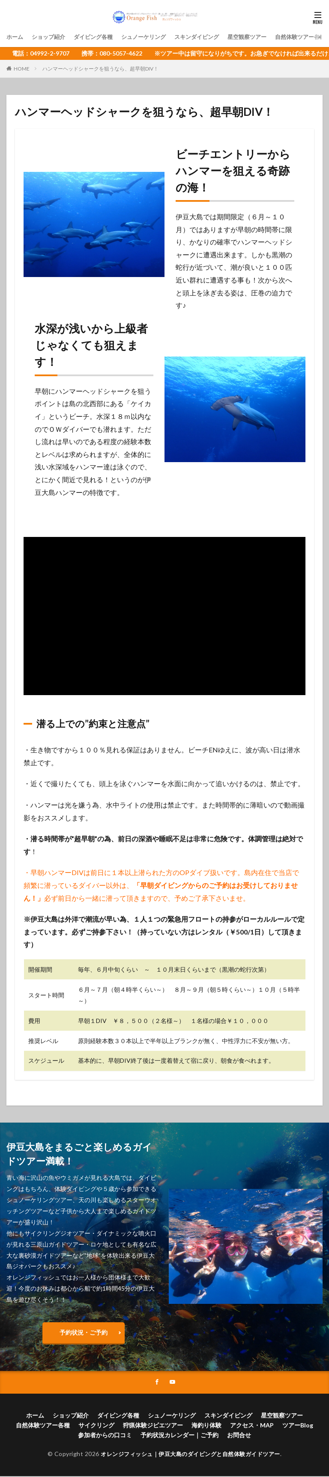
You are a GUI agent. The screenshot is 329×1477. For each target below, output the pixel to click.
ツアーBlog (297, 1426)
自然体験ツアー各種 (43, 1426)
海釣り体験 (206, 1426)
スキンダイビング (209, 37)
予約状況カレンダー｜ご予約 (179, 1435)
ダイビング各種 (99, 37)
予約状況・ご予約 (84, 1332)
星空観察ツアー (262, 37)
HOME (22, 68)
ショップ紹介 (51, 37)
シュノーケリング (152, 37)
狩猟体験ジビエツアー (153, 1426)
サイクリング (96, 1426)
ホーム (15, 37)
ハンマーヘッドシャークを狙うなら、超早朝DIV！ (100, 68)
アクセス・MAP (252, 1426)
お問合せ (239, 1435)
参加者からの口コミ (105, 1435)
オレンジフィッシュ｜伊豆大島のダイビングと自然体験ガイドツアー (190, 1454)
